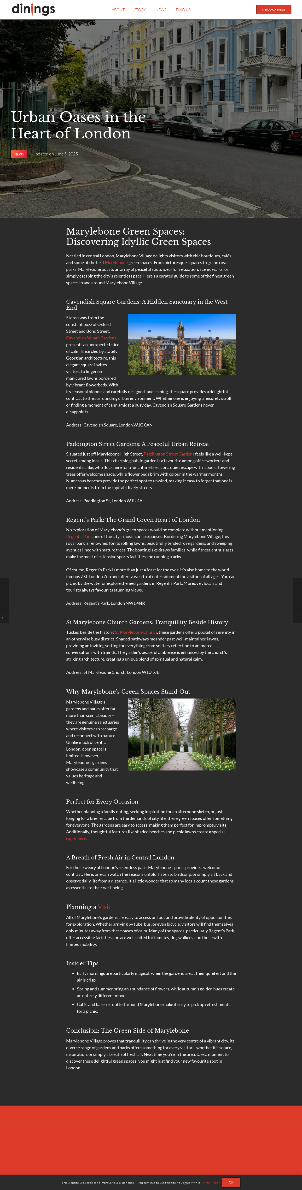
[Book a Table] (273, 9)
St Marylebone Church (136, 632)
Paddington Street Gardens (169, 453)
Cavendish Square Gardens (91, 337)
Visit (104, 907)
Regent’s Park (79, 536)
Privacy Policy (210, 1182)
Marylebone (116, 262)
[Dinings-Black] (33, 9)
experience (76, 838)
